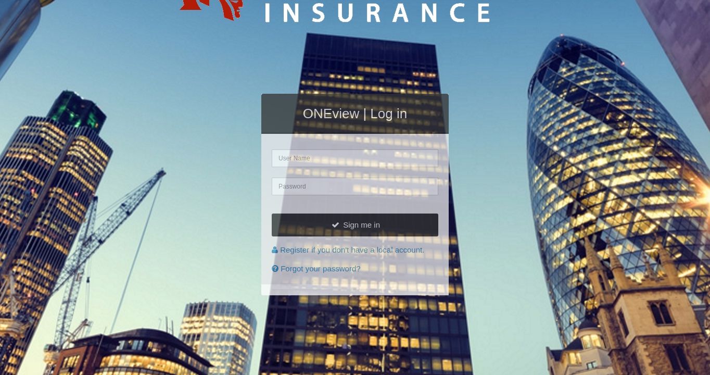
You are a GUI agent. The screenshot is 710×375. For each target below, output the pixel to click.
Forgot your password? (316, 268)
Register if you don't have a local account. (348, 249)
